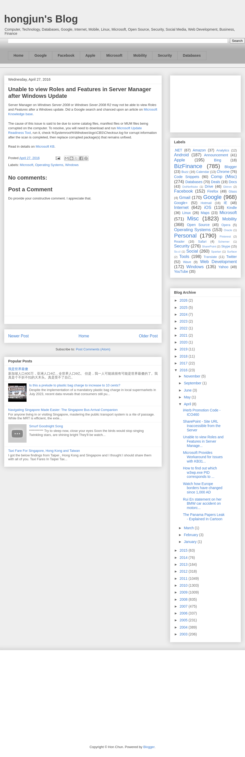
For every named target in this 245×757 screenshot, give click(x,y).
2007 (184, 606)
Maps (205, 213)
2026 (184, 300)
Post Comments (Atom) (93, 349)
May (187, 397)
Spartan (216, 251)
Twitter (231, 257)
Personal (185, 235)
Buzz (185, 172)
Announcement (216, 155)
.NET (178, 150)
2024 (184, 314)
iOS (207, 207)
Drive (209, 186)
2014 (184, 557)
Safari (202, 241)
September (193, 383)
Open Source (198, 225)
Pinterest (225, 236)
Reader (179, 241)
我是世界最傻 (18, 369)
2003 (184, 634)
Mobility (140, 55)
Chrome (223, 172)
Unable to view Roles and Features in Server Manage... (203, 441)
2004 (184, 627)
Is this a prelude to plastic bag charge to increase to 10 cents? (74, 385)
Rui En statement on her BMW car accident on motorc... (202, 503)
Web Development (218, 261)
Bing (217, 160)
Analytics (222, 150)
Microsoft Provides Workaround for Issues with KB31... (203, 457)
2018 (184, 356)
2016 (184, 370)
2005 (184, 620)
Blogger (231, 167)
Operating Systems (49, 165)
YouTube (181, 271)
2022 (184, 328)
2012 (184, 571)
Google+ (181, 203)
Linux (186, 213)
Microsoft (114, 55)
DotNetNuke (190, 186)
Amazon (199, 150)
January (191, 542)
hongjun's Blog (41, 19)
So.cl (177, 251)
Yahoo (223, 267)
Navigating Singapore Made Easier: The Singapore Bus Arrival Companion (63, 410)
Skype (225, 246)
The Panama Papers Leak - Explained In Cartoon (204, 517)
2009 (184, 592)
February (191, 535)
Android (181, 154)
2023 (184, 321)
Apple (90, 55)
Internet (181, 207)
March (189, 528)
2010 (184, 585)
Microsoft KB (45, 146)
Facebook (66, 55)
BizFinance (188, 166)
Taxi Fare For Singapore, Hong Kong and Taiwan (44, 451)
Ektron (227, 186)
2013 (184, 564)
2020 (184, 342)
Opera (225, 225)
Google (40, 55)
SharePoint (209, 246)
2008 (184, 599)
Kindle (232, 208)
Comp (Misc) (224, 176)
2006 (184, 613)
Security (165, 55)
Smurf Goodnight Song (46, 426)
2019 (184, 349)
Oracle (228, 230)
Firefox (212, 191)
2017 (184, 363)
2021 (184, 335)
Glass (233, 191)
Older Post (148, 336)
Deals (215, 182)
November (192, 376)
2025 (184, 307)
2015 (184, 550)
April (188, 404)
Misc (193, 218)
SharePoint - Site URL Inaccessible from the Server (201, 425)
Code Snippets (186, 177)
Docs (233, 182)
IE (225, 203)
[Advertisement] (205, 102)
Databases (192, 55)
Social (192, 251)
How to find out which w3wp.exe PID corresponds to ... (200, 472)
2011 (184, 578)
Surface (232, 251)
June (188, 390)
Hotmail (206, 203)
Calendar (202, 172)
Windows (72, 165)
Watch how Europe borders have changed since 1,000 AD (202, 488)
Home (18, 55)
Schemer (224, 241)
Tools (184, 256)
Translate (210, 257)
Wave (187, 262)
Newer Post (18, 336)
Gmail (184, 197)
